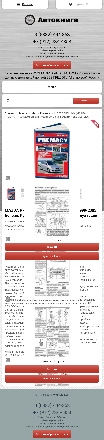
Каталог (27, 4)
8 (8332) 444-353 (52, 34)
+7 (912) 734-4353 (52, 41)
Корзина (79, 4)
